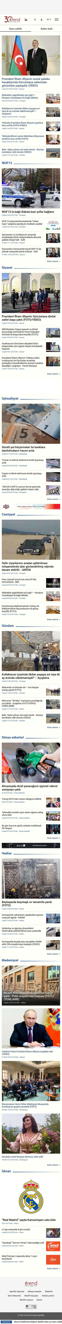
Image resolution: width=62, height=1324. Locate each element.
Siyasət (7, 267)
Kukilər (39, 1300)
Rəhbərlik (49, 1291)
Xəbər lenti (46, 28)
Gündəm (8, 626)
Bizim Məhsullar (14, 1296)
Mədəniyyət (10, 960)
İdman (6, 1171)
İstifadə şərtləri (48, 1296)
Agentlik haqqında (16, 1291)
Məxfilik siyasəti (26, 1300)
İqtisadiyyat (10, 398)
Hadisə (7, 853)
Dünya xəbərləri (13, 737)
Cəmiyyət (8, 514)
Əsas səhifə (15, 28)
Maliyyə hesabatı (34, 1291)
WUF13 (7, 163)
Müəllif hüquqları (31, 1296)
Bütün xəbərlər (52, 261)
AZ (48, 19)
